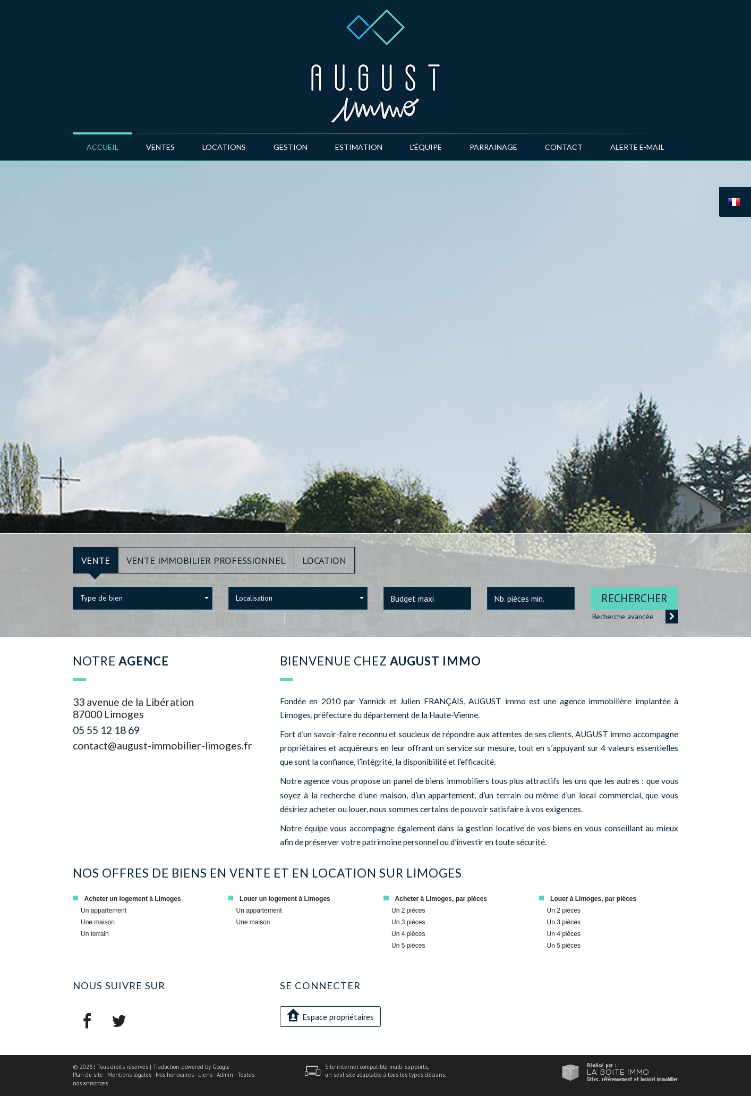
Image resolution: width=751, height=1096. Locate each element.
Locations (224, 146)
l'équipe (426, 146)
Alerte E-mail (637, 146)
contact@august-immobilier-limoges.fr (162, 745)
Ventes (160, 146)
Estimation (358, 146)
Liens (205, 1074)
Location (324, 560)
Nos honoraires (175, 1074)
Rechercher (634, 598)
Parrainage (493, 146)
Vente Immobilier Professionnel (206, 560)
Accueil (102, 146)
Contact (564, 146)
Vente (95, 560)
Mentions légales (129, 1074)
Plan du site (88, 1074)
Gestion (291, 146)
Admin (225, 1074)
